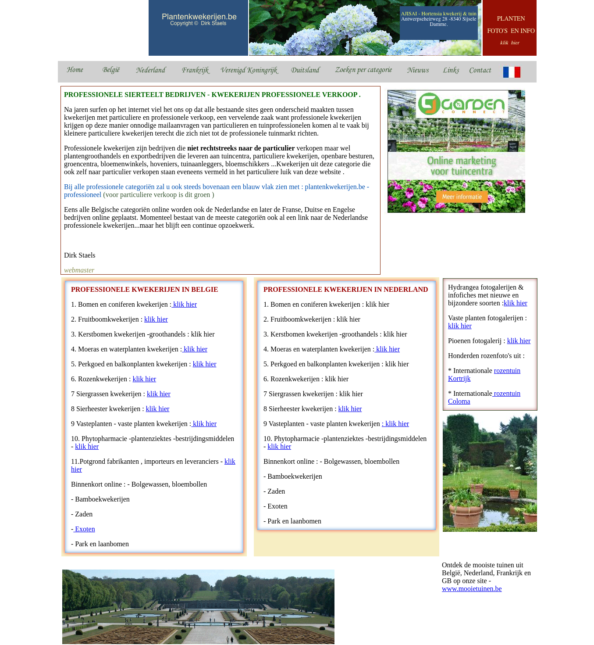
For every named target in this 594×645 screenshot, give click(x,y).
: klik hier (395, 423)
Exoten (84, 529)
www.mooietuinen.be (472, 588)
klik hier (184, 304)
